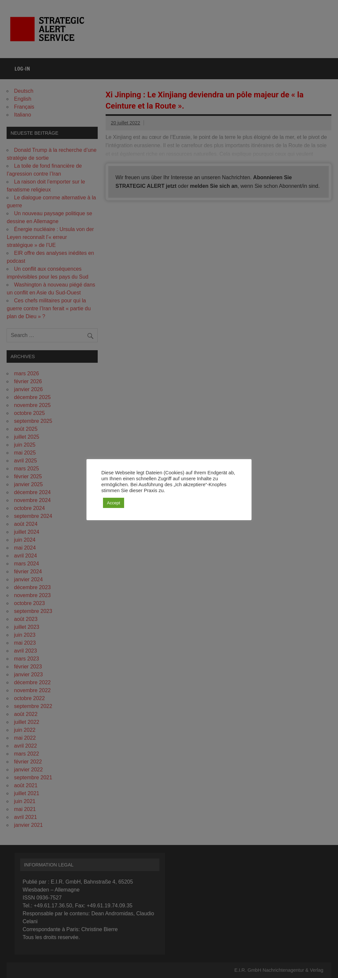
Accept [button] (113, 502)
